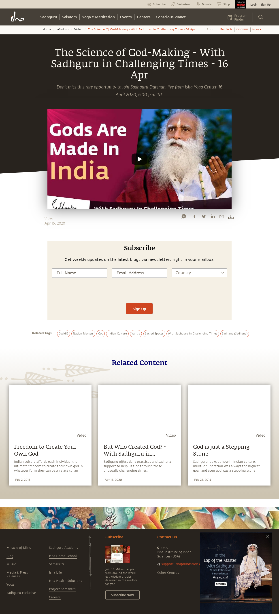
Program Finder (240, 17)
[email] (222, 217)
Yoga (10, 584)
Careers (55, 597)
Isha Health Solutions (65, 580)
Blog (9, 556)
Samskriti (56, 564)
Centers (144, 17)
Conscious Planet (171, 17)
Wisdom (69, 17)
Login (254, 4)
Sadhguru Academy (63, 547)
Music (11, 564)
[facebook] (194, 217)
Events (126, 17)
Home (47, 29)
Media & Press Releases (17, 574)
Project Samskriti (62, 589)
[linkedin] (213, 217)
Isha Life (55, 572)
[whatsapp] (183, 217)
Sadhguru (48, 17)
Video (78, 29)
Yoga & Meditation (98, 17)
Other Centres (168, 572)
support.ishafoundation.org (182, 564)
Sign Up (265, 4)
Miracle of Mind (18, 547)
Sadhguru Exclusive (21, 593)
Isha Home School (63, 556)
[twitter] (203, 217)
